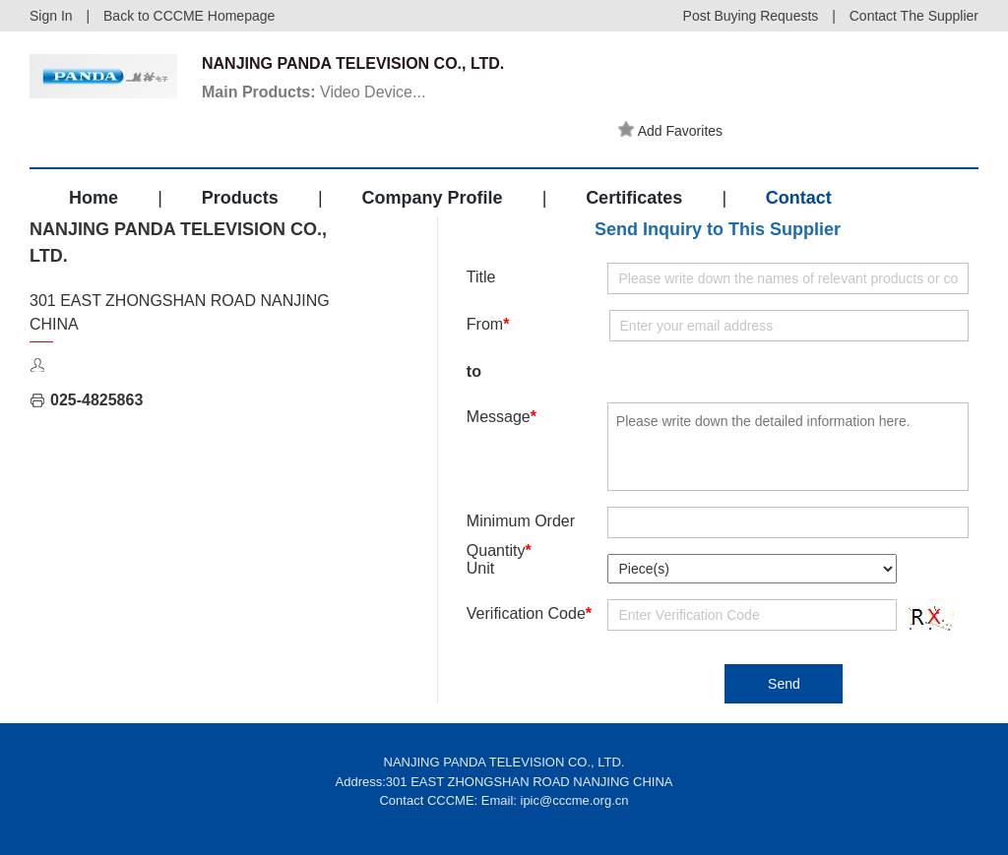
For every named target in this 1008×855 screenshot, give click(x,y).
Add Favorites (670, 130)
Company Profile (431, 198)
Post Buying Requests (751, 16)
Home (93, 198)
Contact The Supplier (914, 16)
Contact (799, 198)
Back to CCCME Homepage (189, 16)
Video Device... (313, 92)
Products (240, 198)
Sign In (51, 16)
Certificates (634, 198)
